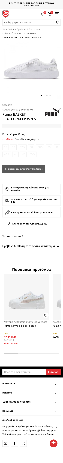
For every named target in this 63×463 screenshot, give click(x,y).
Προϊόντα (21, 29)
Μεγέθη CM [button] (33, 139)
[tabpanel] (31, 70)
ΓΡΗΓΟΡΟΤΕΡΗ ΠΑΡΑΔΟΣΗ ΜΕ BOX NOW (31, 3)
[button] (31, 22)
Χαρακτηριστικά (30, 236)
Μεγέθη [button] (20, 139)
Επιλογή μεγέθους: (14, 134)
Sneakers (31, 33)
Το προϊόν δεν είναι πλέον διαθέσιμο (24, 168)
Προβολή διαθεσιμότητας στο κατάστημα (30, 246)
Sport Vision (8, 29)
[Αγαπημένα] (43, 14)
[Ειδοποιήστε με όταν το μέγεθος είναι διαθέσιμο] (5, 147)
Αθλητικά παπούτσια (14, 33)
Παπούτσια (34, 29)
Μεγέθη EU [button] (8, 139)
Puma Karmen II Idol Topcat (20, 325)
